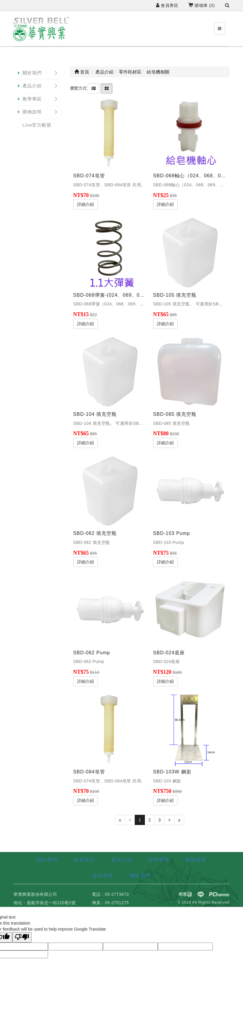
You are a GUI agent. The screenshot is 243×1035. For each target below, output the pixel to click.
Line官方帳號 (36, 125)
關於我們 (32, 72)
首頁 (81, 71)
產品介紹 (32, 85)
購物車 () (201, 5)
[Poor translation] (22, 937)
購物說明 (32, 111)
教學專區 (32, 98)
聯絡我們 (140, 875)
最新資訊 (84, 859)
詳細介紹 (85, 204)
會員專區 (167, 5)
